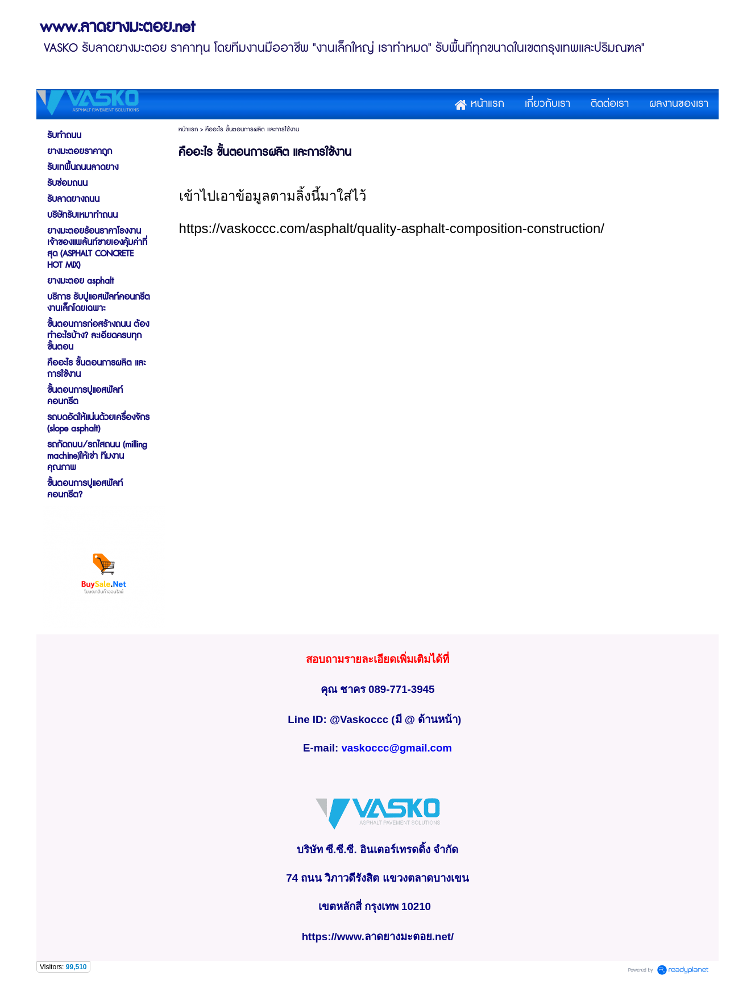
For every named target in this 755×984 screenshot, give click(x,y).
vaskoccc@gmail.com (396, 748)
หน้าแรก (188, 129)
